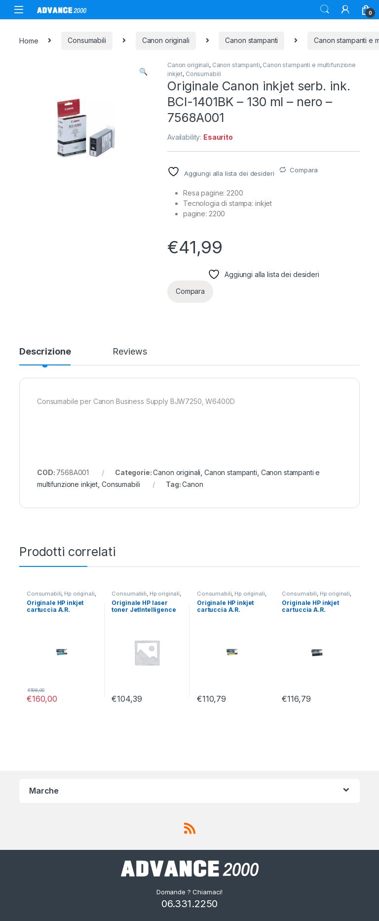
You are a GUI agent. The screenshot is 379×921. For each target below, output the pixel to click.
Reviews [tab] (130, 352)
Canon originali (166, 40)
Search (324, 9)
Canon (192, 484)
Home (28, 40)
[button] (143, 72)
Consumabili (87, 40)
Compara (304, 170)
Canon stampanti (251, 40)
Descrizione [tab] (45, 352)
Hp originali (79, 593)
